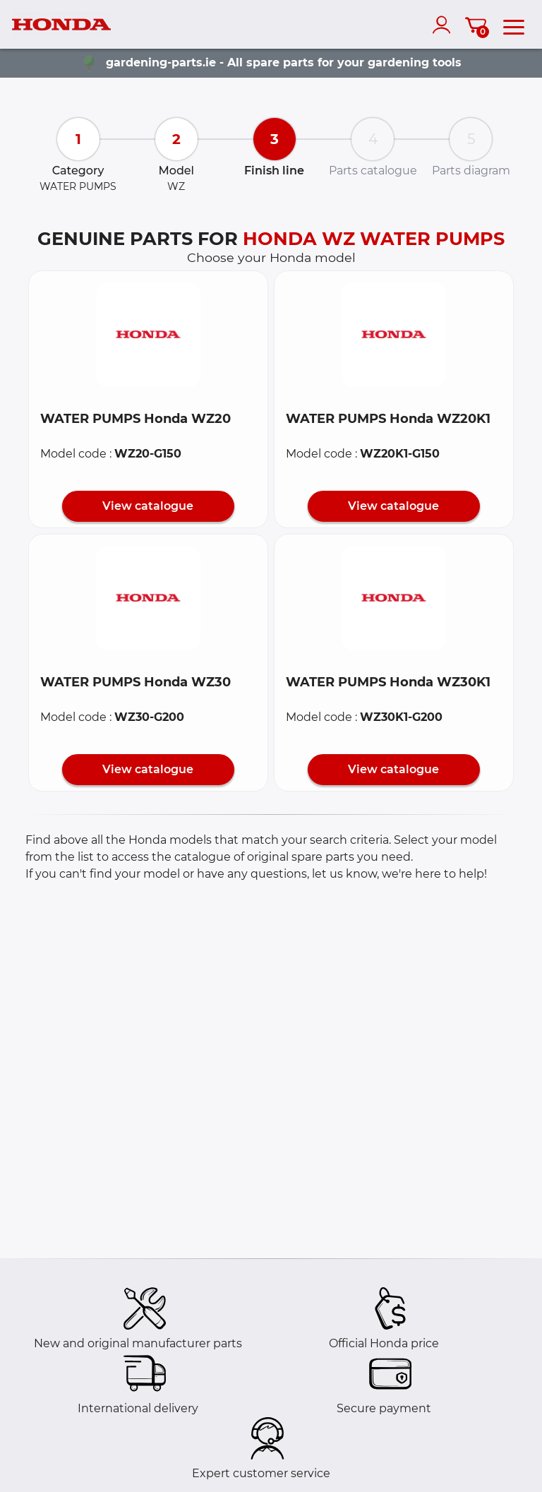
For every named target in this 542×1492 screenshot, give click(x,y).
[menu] (513, 24)
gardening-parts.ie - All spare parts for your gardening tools (284, 62)
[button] (148, 334)
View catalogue (147, 506)
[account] (445, 24)
